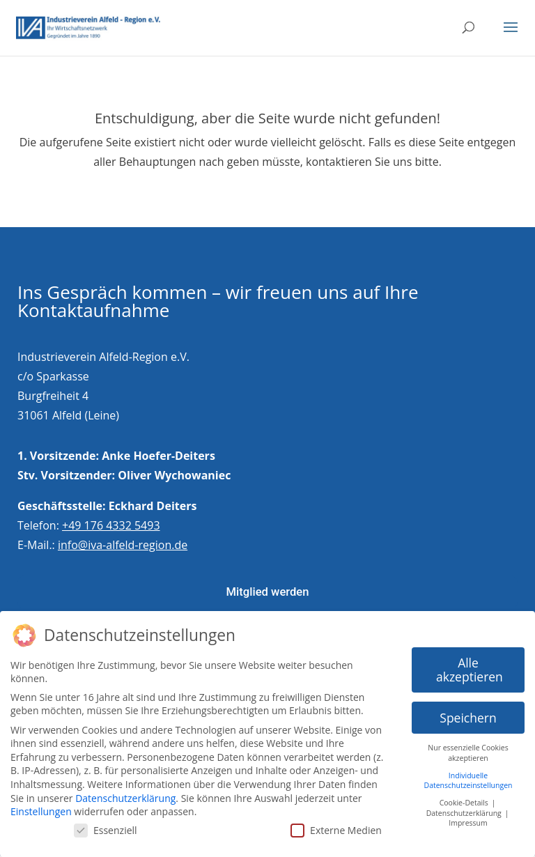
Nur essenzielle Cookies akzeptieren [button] (468, 753)
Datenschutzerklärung (125, 798)
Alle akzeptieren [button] (469, 669)
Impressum (468, 823)
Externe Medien (336, 830)
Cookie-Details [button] (465, 803)
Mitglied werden (267, 592)
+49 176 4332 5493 (111, 525)
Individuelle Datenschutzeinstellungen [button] (468, 781)
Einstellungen (41, 811)
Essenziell (105, 830)
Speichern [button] (468, 717)
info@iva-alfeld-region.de (122, 545)
